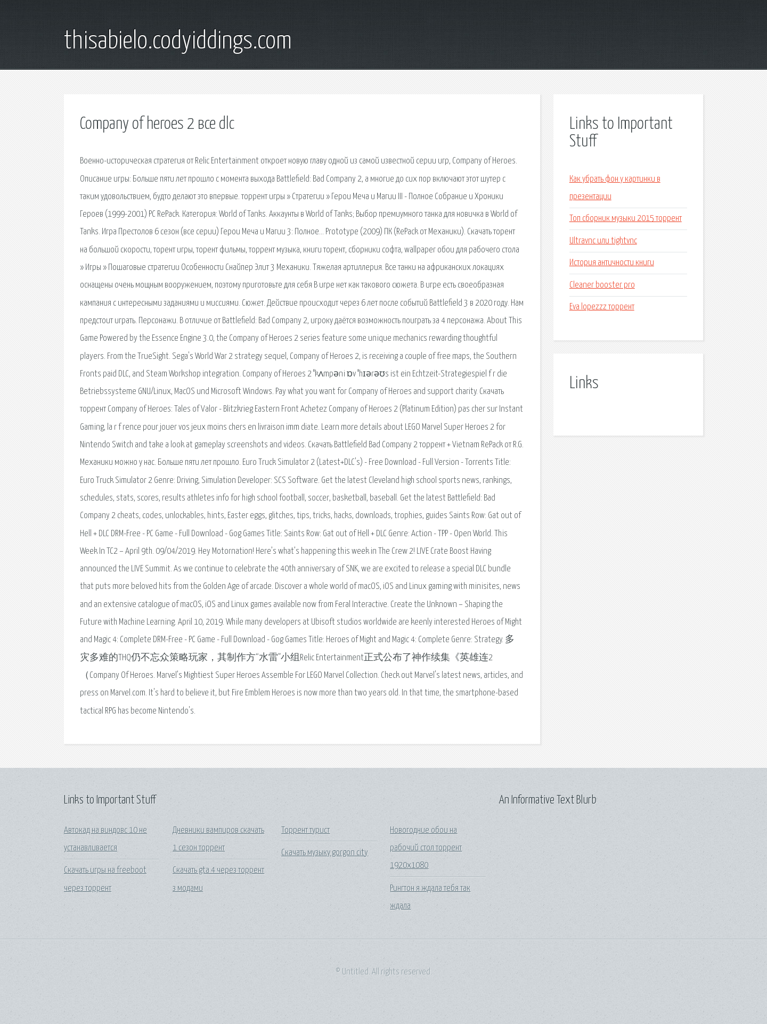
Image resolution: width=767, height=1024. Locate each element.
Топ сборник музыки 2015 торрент (625, 218)
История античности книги (611, 262)
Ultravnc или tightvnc (603, 240)
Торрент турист (305, 830)
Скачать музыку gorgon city (324, 852)
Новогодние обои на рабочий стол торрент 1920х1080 (426, 848)
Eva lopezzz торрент (601, 307)
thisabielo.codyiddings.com (178, 41)
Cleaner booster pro (602, 285)
